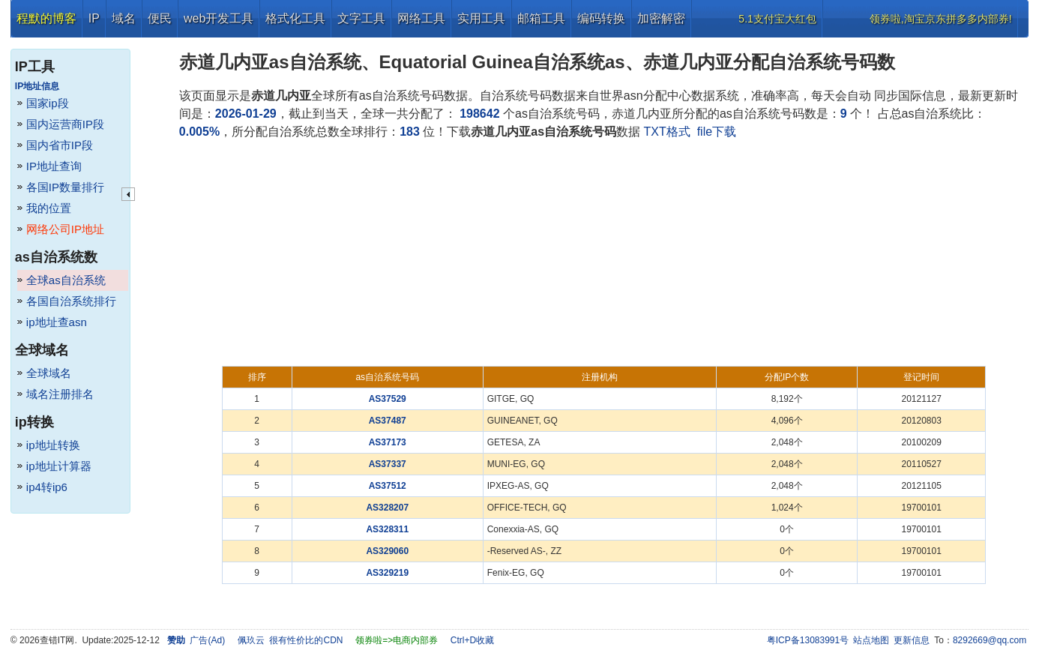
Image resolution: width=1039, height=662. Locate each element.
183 (410, 131)
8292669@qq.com (989, 640)
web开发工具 (218, 18)
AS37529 (387, 399)
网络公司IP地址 (65, 229)
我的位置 (48, 208)
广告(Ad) (207, 640)
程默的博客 (46, 18)
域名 (124, 18)
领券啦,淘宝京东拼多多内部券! (941, 19)
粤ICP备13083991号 (808, 640)
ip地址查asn (56, 322)
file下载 (716, 131)
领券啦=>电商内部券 (396, 640)
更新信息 (912, 640)
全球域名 (48, 373)
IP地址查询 (54, 166)
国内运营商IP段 (65, 124)
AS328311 (387, 529)
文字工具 (361, 18)
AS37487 (387, 420)
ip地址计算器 (58, 466)
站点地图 (871, 640)
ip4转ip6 (46, 487)
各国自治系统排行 (71, 301)
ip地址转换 (53, 445)
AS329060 (387, 551)
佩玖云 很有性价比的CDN (290, 640)
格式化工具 (295, 18)
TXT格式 (667, 131)
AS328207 (387, 507)
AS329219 (387, 573)
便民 (160, 18)
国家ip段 (47, 103)
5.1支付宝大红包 (777, 19)
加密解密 (661, 18)
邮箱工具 (541, 18)
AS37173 (387, 442)
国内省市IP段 (59, 145)
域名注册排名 (60, 394)
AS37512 (387, 486)
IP (94, 18)
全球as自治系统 (66, 280)
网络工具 (421, 18)
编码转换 (601, 18)
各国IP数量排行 (65, 187)
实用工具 (481, 18)
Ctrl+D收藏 (472, 640)
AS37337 (387, 464)
